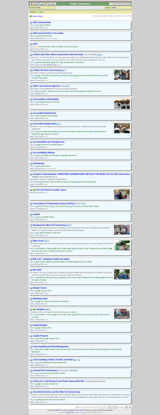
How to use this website (121, 4)
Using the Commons (51, 134)
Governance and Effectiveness (89, 75)
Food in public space (64, 248)
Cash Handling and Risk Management (52, 362)
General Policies (44, 166)
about (41, 4)
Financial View (45, 291)
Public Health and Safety (64, 262)
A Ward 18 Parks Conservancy (49, 233)
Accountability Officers (46, 217)
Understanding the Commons (49, 102)
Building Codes (43, 277)
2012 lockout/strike (45, 36)
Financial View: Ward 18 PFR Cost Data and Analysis (58, 182)
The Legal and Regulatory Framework (70, 62)
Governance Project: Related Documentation (76, 131)
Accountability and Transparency (50, 155)
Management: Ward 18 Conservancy (51, 400)
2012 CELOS (79, 410)
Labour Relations (44, 25)
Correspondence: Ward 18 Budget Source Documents (58, 47)
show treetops (37, 16)
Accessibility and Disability (48, 116)
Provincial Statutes (45, 262)
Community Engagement (77, 91)
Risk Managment (44, 62)
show (38, 7)
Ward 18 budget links (88, 182)
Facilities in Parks (44, 248)
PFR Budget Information (107, 349)
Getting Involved (67, 75)
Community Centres (62, 206)
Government (96, 91)
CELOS (57, 410)
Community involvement (49, 75)
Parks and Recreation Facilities (42, 251)
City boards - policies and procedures (52, 91)
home (34, 4)
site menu (50, 4)
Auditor (40, 338)
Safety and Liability (85, 262)
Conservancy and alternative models (85, 206)
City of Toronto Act (45, 206)
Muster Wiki (69, 412)
